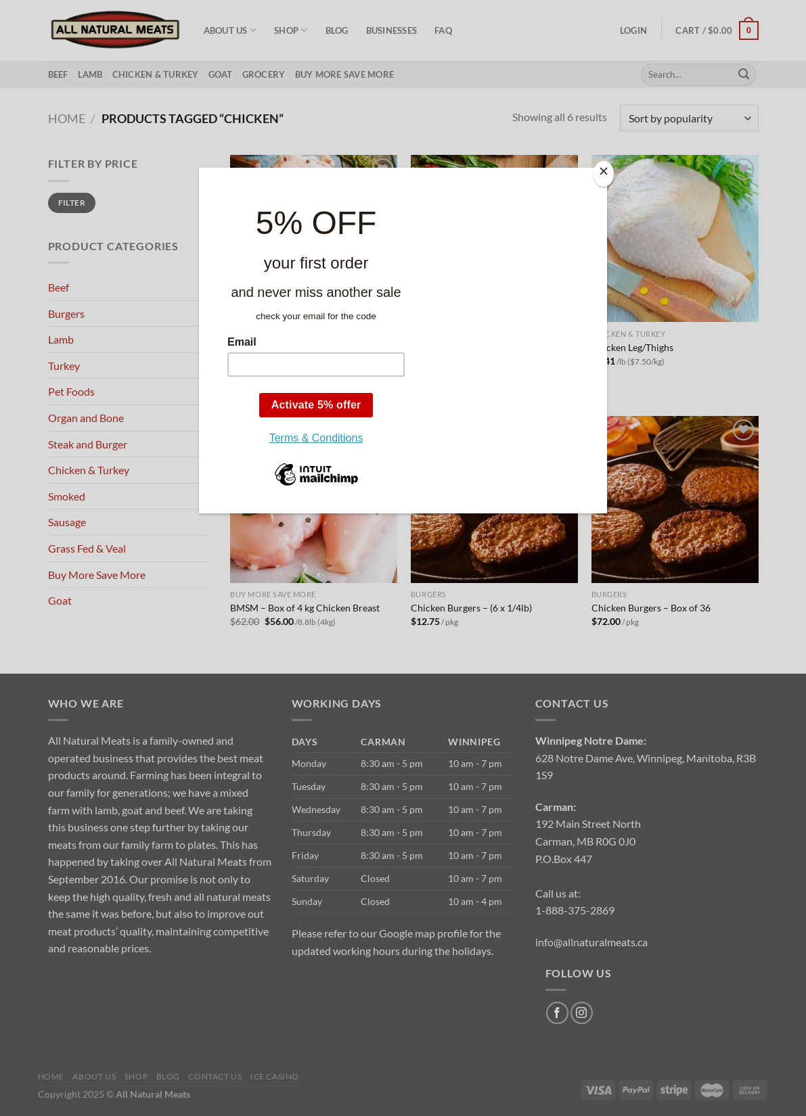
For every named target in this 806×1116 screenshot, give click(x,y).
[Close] (604, 174)
